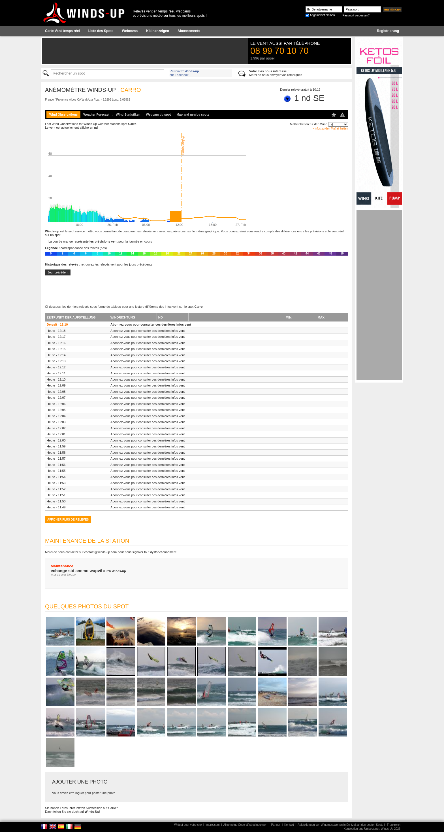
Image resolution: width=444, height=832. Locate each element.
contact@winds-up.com (100, 552)
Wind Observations (63, 114)
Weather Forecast (96, 114)
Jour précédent (58, 272)
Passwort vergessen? (356, 15)
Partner (275, 824)
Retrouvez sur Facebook (184, 73)
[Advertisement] (379, 295)
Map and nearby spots (192, 114)
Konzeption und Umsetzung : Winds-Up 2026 (372, 828)
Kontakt (289, 824)
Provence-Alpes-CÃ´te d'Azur (74, 99)
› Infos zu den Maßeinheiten (330, 128)
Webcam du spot (158, 114)
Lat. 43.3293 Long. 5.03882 (112, 99)
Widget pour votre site (188, 824)
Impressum (212, 824)
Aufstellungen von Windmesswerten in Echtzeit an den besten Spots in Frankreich (349, 824)
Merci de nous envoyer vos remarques (275, 73)
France (49, 99)
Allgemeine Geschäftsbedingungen (245, 824)
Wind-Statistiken (128, 114)
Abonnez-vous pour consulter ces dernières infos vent (150, 324)
